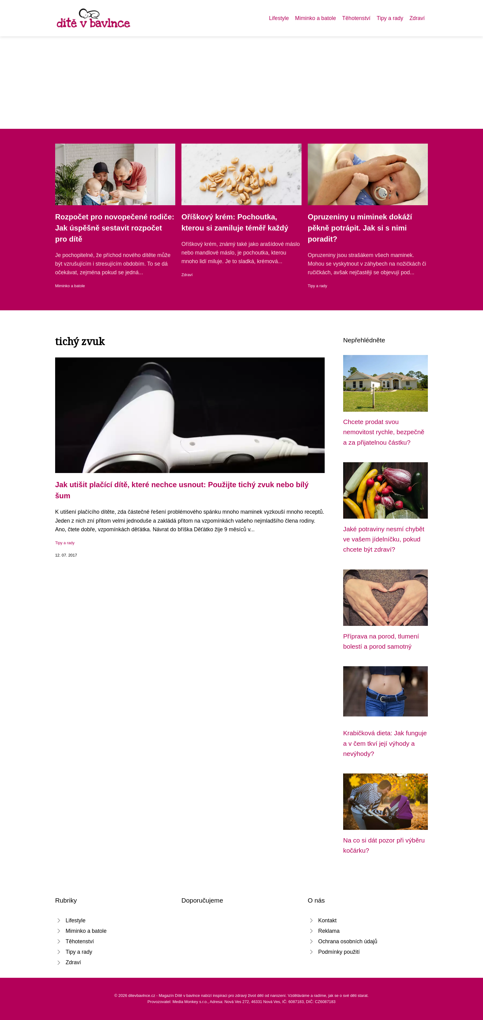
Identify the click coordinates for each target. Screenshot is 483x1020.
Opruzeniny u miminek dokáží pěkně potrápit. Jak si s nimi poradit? (360, 228)
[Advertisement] (241, 82)
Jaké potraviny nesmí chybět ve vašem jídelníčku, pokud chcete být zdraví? (383, 539)
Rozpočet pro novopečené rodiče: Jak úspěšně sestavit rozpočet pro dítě (114, 228)
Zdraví (417, 18)
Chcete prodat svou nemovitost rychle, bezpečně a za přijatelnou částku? (383, 432)
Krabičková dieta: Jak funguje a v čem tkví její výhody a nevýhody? (385, 743)
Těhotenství (356, 18)
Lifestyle (279, 18)
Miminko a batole (315, 18)
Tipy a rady (390, 18)
